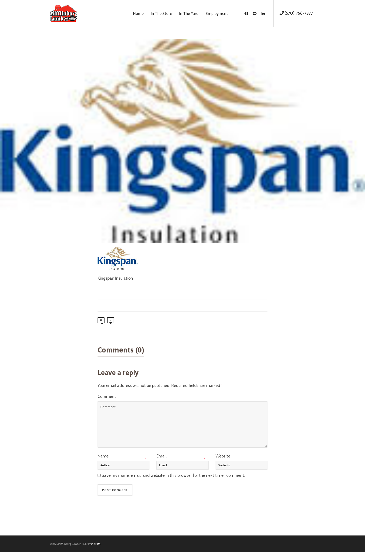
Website (223, 456)
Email (161, 456)
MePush (96, 543)
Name (103, 456)
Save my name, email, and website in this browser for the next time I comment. (173, 475)
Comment (107, 396)
